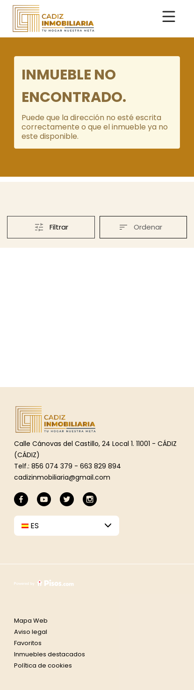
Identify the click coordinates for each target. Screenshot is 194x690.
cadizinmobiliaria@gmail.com (62, 477)
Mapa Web (31, 620)
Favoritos (28, 643)
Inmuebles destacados (49, 654)
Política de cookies (43, 665)
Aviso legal (30, 631)
